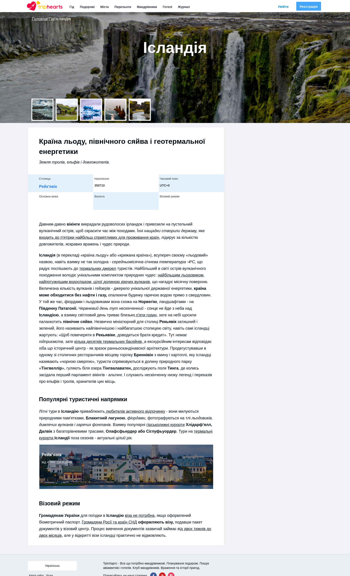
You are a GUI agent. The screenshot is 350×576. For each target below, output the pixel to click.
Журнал (184, 7)
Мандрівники (147, 7)
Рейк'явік (48, 186)
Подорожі (87, 7)
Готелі (167, 7)
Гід (72, 7)
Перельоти (123, 7)
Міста (104, 7)
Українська (52, 565)
